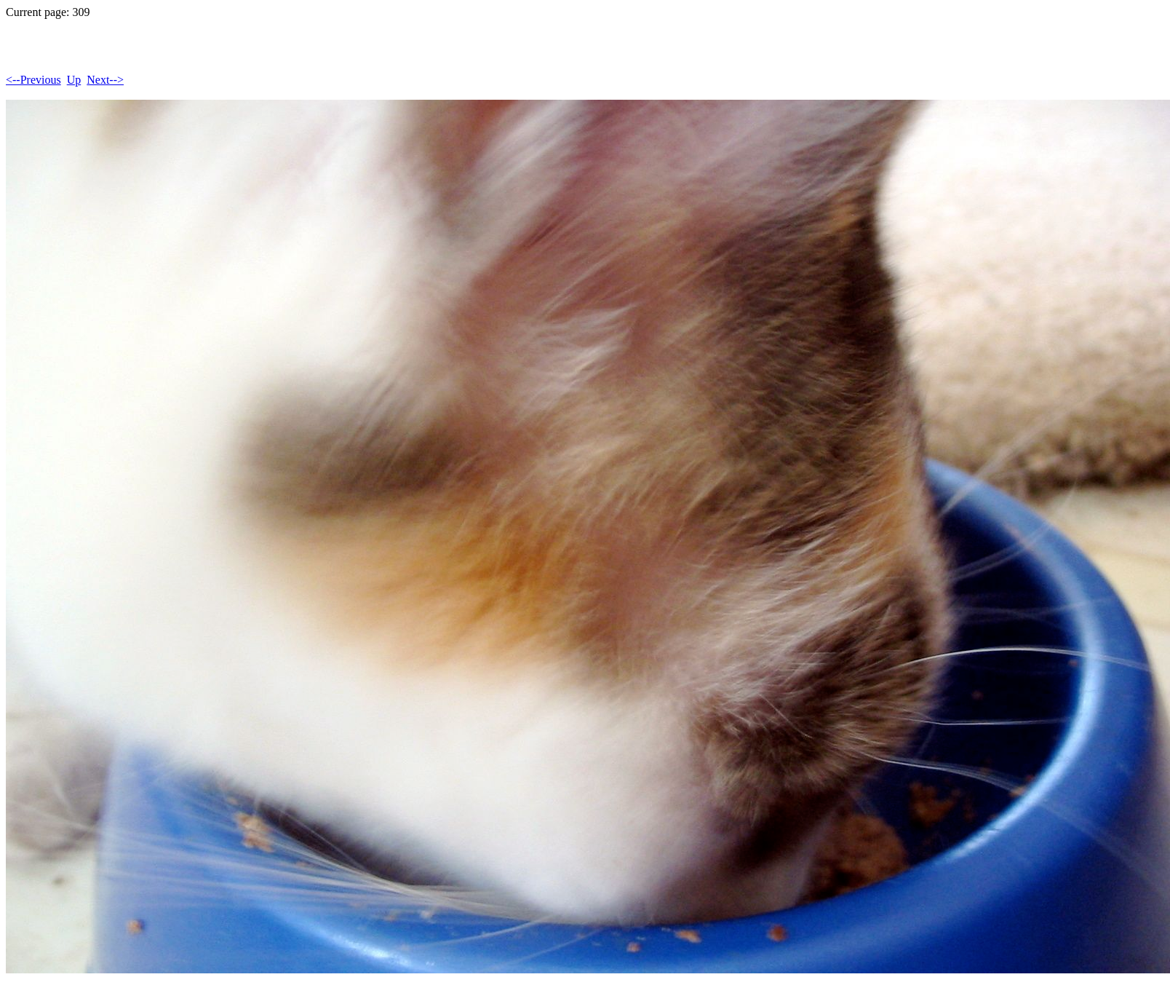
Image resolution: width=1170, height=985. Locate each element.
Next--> (105, 80)
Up (74, 80)
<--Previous (33, 80)
